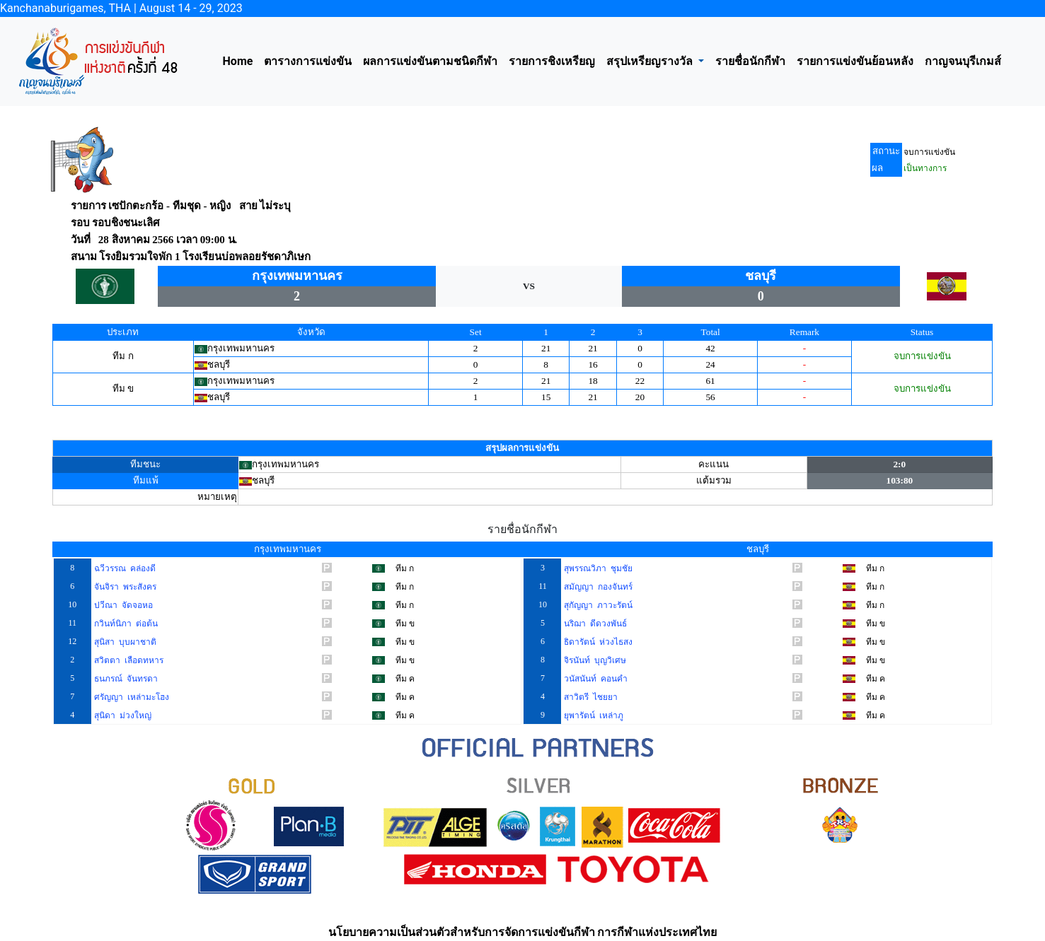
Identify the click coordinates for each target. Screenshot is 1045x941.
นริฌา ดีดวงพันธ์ (594, 624)
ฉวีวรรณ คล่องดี (124, 568)
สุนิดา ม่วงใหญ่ (121, 715)
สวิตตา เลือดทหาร (127, 660)
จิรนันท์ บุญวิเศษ (594, 660)
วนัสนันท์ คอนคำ (595, 679)
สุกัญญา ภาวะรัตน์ (597, 605)
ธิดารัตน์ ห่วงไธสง (597, 642)
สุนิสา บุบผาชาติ (124, 642)
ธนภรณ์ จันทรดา (125, 679)
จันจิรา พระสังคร (124, 587)
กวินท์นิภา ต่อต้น (125, 624)
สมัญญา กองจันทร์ (597, 587)
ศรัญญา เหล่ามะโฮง (130, 697)
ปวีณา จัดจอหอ (122, 605)
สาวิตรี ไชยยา (590, 697)
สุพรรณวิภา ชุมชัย (597, 568)
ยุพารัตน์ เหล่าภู (592, 715)
